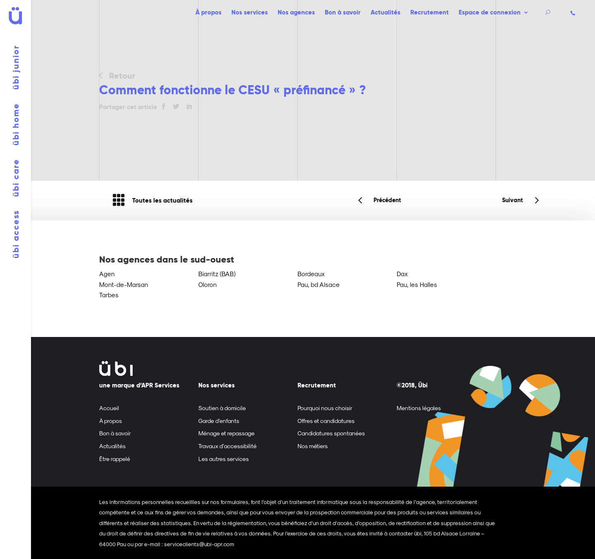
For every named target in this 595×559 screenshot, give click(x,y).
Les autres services (223, 458)
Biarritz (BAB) (217, 273)
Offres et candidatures (326, 420)
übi (15, 67)
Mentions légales (419, 407)
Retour (122, 75)
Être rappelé (114, 458)
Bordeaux (311, 273)
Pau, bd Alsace (319, 284)
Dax (402, 273)
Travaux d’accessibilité (227, 445)
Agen (106, 273)
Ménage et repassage (226, 433)
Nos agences (296, 13)
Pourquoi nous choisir (325, 407)
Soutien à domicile (222, 407)
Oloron (207, 284)
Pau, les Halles (417, 284)
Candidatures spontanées (331, 433)
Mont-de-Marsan (123, 284)
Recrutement (429, 13)
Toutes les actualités (152, 200)
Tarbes (109, 295)
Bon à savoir (343, 13)
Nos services (249, 13)
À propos (208, 13)
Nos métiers (313, 445)
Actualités (385, 13)
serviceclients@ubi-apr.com (199, 544)
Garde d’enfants (218, 420)
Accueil (109, 407)
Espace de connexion (490, 13)
